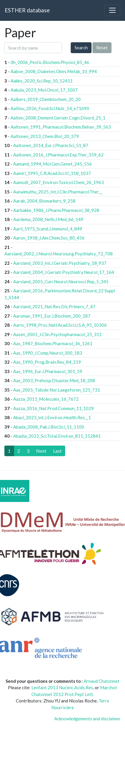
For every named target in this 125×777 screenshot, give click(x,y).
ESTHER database (27, 10)
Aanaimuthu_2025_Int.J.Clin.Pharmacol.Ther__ (57, 191)
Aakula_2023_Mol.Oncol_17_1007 (44, 89)
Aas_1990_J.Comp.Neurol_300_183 (47, 352)
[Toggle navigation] (112, 10)
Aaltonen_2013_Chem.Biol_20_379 (45, 136)
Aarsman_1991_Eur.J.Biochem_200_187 (51, 315)
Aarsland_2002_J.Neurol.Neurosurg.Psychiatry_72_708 (58, 253)
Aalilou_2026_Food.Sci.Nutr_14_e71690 (50, 108)
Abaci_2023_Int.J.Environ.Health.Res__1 (52, 417)
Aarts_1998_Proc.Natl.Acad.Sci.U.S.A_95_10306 (60, 325)
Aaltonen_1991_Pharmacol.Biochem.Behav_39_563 (61, 126)
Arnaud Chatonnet (101, 681)
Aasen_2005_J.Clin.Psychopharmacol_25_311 (57, 334)
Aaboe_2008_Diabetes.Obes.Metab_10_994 (54, 71)
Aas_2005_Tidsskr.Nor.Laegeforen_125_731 (56, 389)
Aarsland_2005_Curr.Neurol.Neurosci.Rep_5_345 (61, 281)
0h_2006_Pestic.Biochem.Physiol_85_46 (50, 62)
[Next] (41, 451)
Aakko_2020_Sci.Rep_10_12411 (42, 80)
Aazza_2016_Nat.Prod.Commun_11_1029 (53, 408)
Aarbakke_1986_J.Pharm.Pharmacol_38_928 (56, 210)
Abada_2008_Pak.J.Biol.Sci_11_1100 (48, 426)
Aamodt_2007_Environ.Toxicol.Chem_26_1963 (58, 182)
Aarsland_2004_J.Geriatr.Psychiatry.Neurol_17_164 (63, 272)
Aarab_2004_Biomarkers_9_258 (44, 200)
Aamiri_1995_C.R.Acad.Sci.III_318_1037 (52, 173)
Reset (102, 47)
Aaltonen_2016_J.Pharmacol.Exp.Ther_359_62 (58, 154)
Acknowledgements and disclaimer (87, 718)
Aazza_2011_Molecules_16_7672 (46, 399)
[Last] (57, 451)
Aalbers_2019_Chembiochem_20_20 (46, 99)
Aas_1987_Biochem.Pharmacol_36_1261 (52, 343)
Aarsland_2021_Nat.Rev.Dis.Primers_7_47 (54, 306)
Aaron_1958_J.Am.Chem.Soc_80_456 (49, 237)
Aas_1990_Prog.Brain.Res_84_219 (47, 362)
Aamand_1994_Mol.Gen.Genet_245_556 (52, 163)
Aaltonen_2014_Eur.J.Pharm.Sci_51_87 (50, 145)
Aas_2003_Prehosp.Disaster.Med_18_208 (54, 380)
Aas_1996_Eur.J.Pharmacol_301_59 (47, 371)
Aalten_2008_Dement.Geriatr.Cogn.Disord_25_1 (58, 117)
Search (81, 47)
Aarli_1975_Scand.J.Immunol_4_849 (47, 228)
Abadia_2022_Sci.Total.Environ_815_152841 (57, 436)
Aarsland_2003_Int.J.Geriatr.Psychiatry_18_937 (60, 263)
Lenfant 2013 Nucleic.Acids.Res (62, 687)
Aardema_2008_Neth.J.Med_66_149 (48, 219)
